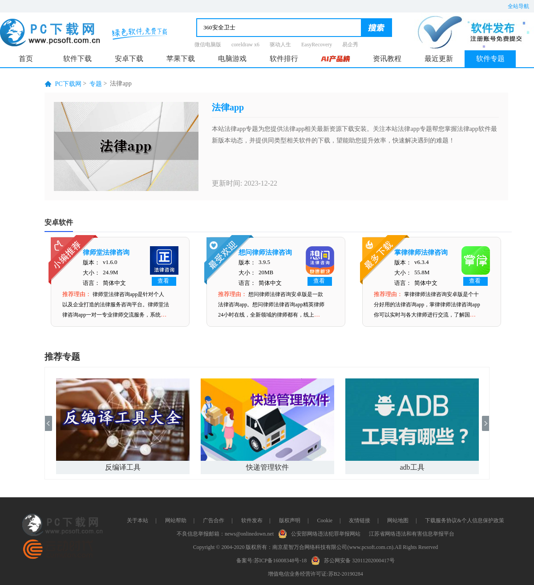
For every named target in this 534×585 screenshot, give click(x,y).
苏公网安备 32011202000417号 (355, 559)
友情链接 (359, 520)
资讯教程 (387, 58)
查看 (163, 280)
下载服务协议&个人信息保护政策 (464, 520)
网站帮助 (175, 520)
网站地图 (398, 520)
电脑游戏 (232, 58)
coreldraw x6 (245, 44)
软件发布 (252, 520)
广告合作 (213, 520)
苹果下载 (180, 58)
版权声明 (289, 520)
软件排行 (284, 58)
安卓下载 (129, 58)
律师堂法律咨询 (106, 252)
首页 (26, 58)
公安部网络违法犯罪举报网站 (321, 533)
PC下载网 (68, 84)
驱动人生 (280, 44)
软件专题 (490, 58)
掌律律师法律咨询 (421, 252)
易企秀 (350, 44)
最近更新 (439, 58)
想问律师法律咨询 (265, 252)
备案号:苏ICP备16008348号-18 (271, 560)
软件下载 (77, 58)
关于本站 (137, 520)
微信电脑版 (207, 44)
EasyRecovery (316, 44)
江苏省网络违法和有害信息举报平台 (411, 534)
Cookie (324, 520)
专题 (95, 84)
